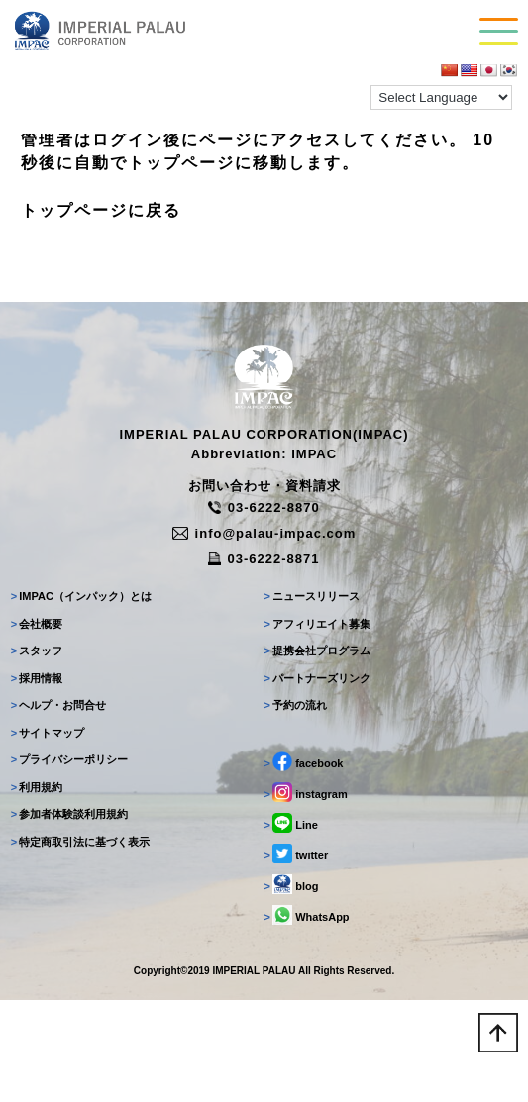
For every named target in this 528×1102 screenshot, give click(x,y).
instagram (306, 792)
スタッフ (37, 650)
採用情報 (37, 678)
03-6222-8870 (263, 507)
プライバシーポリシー (70, 759)
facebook (304, 761)
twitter (296, 853)
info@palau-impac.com (264, 533)
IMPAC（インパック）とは (81, 596)
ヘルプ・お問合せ (59, 705)
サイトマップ (48, 733)
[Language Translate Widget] (441, 97)
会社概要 (37, 624)
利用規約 (37, 787)
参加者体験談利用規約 (70, 814)
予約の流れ (296, 705)
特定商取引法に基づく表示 (81, 842)
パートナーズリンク (317, 678)
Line (291, 823)
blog (291, 884)
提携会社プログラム (317, 650)
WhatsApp (307, 915)
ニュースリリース (312, 596)
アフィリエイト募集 (317, 624)
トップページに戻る (101, 210)
